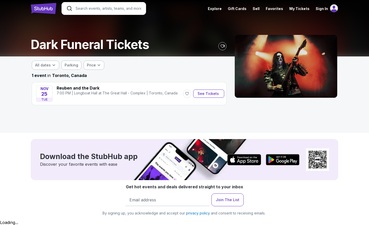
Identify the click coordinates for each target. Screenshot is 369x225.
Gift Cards (237, 8)
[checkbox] (71, 65)
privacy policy (198, 213)
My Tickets (299, 8)
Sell (256, 8)
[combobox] (45, 65)
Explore (215, 8)
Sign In (322, 8)
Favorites (274, 8)
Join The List (227, 200)
